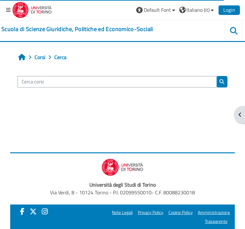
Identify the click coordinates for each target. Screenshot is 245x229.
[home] (77, 29)
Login (229, 10)
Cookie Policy (180, 212)
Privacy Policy (150, 212)
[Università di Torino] (32, 9)
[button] (156, 9)
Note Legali (122, 212)
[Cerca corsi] (117, 81)
